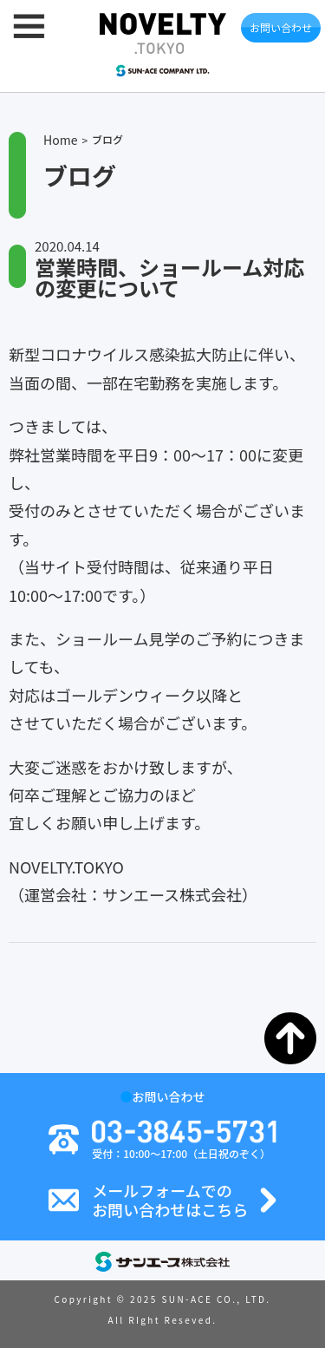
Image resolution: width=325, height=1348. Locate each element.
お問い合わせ (281, 27)
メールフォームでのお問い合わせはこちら (170, 1200)
